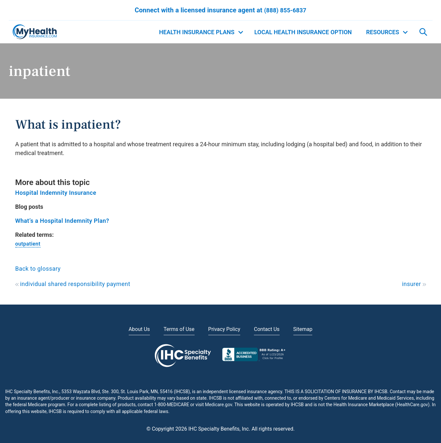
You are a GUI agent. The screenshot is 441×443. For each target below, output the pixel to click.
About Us (139, 329)
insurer (414, 283)
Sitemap (303, 329)
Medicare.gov (218, 404)
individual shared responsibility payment (72, 283)
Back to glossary (38, 268)
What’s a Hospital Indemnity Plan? (62, 220)
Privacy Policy (224, 329)
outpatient (27, 244)
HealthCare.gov (412, 404)
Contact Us (267, 329)
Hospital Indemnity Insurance (55, 192)
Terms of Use (179, 329)
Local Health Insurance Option (303, 32)
